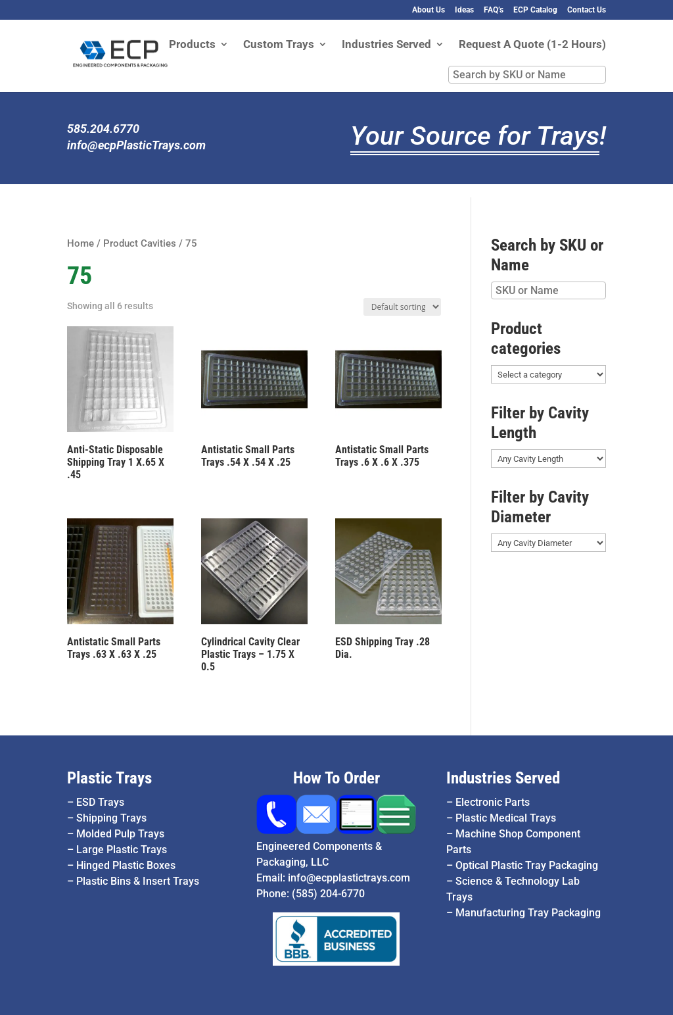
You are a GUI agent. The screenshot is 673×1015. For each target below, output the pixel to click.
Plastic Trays (109, 777)
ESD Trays (100, 802)
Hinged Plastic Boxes (125, 865)
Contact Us (586, 10)
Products (192, 45)
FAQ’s (493, 10)
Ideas (464, 10)
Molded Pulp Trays (120, 834)
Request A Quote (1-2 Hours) (532, 45)
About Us (428, 10)
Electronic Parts (492, 802)
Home (80, 243)
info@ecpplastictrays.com (349, 878)
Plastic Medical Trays (505, 818)
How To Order (336, 777)
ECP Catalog (535, 10)
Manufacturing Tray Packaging (528, 912)
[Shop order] (402, 307)
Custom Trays (278, 45)
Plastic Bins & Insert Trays (137, 881)
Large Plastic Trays (121, 849)
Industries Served (386, 45)
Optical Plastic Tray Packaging (526, 865)
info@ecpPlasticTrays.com (136, 145)
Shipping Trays (111, 818)
